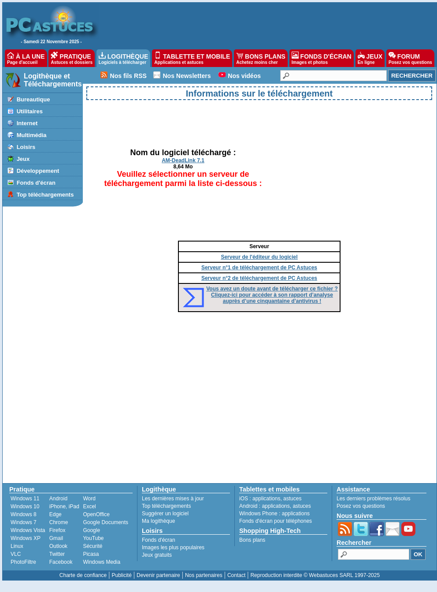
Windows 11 (25, 498)
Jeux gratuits (157, 555)
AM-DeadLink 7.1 (183, 160)
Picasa (91, 554)
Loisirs (26, 147)
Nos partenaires (203, 575)
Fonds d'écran (36, 182)
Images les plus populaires (173, 547)
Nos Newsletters (187, 75)
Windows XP (26, 538)
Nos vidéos (244, 75)
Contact (236, 575)
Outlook (58, 546)
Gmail (56, 538)
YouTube (93, 538)
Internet (27, 123)
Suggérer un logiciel (165, 513)
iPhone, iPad (64, 506)
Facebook (61, 562)
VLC (16, 554)
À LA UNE (25, 58)
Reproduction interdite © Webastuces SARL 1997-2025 (315, 575)
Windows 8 (24, 514)
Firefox (57, 530)
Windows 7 (24, 522)
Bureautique (33, 99)
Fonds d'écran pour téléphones (275, 521)
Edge (55, 514)
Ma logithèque (158, 521)
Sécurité (92, 546)
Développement (38, 171)
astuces (292, 498)
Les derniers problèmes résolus (373, 498)
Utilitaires (30, 111)
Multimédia (32, 135)
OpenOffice (96, 514)
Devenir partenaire (158, 575)
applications (266, 498)
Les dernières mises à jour (173, 498)
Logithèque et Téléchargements (53, 80)
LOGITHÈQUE (123, 58)
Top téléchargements (45, 194)
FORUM (410, 58)
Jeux (23, 159)
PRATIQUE (72, 58)
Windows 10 (25, 506)
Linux (17, 546)
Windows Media (101, 562)
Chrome (58, 522)
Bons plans (252, 540)
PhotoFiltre (23, 562)
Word (89, 498)
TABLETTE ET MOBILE (192, 58)
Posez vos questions (361, 506)
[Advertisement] (263, 25)
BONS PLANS (260, 58)
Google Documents (105, 522)
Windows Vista (28, 530)
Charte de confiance (83, 575)
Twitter (57, 554)
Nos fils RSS (128, 75)
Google (91, 530)
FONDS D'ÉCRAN (322, 58)
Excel (89, 506)
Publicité (121, 575)
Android (58, 498)
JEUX (370, 58)
